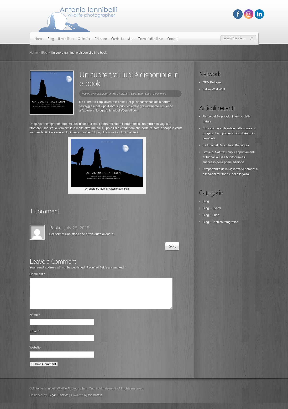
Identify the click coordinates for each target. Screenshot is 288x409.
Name (35, 320)
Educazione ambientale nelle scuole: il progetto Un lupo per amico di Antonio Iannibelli (229, 133)
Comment (37, 274)
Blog (50, 39)
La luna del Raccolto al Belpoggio (226, 145)
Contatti (172, 39)
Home (39, 39)
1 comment (159, 93)
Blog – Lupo (211, 215)
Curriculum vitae (122, 39)
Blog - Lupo (144, 93)
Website (35, 353)
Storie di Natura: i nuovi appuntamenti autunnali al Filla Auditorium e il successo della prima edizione (229, 157)
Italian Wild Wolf (214, 89)
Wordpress (95, 401)
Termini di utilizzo (150, 39)
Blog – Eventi (212, 208)
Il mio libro (66, 39)
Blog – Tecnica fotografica (220, 222)
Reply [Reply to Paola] (172, 246)
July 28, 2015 (76, 227)
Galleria (84, 39)
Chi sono (100, 39)
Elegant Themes (57, 401)
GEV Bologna (212, 82)
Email (34, 337)
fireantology (101, 93)
